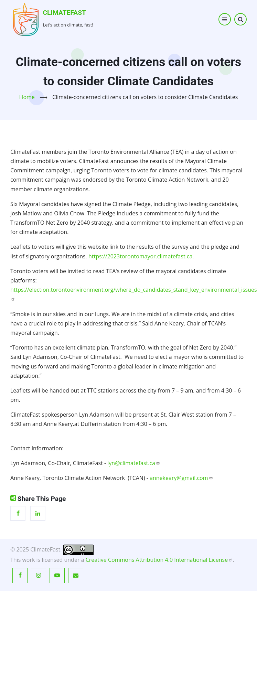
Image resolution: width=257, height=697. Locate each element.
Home (27, 97)
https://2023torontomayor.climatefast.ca (140, 256)
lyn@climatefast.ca (133, 463)
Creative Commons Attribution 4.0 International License (159, 560)
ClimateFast (64, 13)
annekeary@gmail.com (181, 478)
